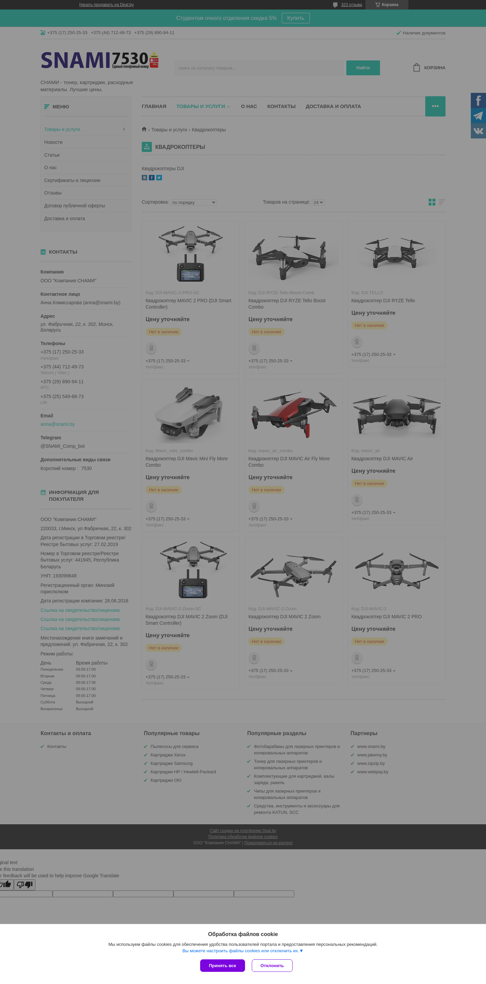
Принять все (222, 965)
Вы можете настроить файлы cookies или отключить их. (240, 950)
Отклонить (272, 965)
